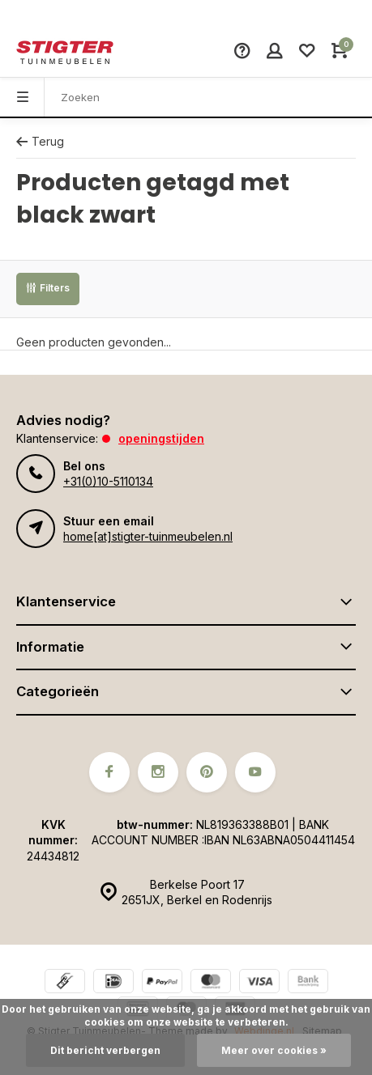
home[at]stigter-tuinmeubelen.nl (148, 536)
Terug (40, 141)
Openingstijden (161, 438)
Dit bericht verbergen (105, 1050)
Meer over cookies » (274, 1050)
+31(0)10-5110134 (108, 481)
